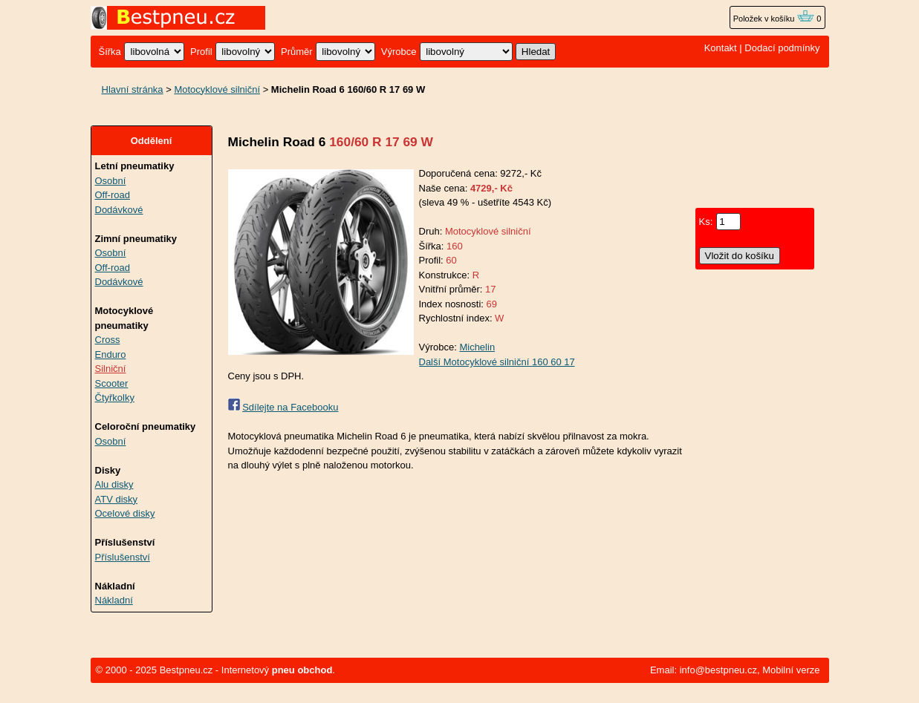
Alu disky (114, 484)
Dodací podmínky (781, 47)
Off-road (112, 194)
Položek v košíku (774, 18)
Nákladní (114, 600)
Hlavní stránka (132, 89)
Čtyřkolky (114, 397)
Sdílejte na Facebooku (290, 407)
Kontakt (720, 47)
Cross (107, 339)
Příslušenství (122, 557)
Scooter (112, 383)
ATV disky (116, 499)
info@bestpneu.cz (718, 670)
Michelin (477, 347)
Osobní (110, 180)
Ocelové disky (125, 513)
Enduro (110, 354)
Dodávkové (119, 209)
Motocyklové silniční (217, 89)
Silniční (110, 368)
